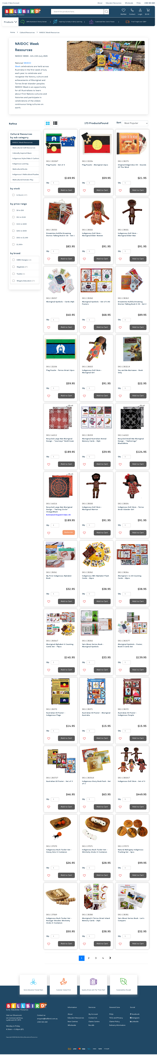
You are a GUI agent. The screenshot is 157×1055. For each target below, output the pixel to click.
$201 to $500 (22, 231)
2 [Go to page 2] (88, 958)
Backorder (67, 534)
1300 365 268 (149, 3)
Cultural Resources (27, 33)
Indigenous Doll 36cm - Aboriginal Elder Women (92, 235)
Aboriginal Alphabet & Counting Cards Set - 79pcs (59, 646)
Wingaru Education (26, 281)
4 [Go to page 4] (103, 958)
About (98, 3)
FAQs (138, 3)
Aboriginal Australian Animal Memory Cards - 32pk (94, 441)
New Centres (73, 1022)
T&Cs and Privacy (116, 1018)
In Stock (22, 196)
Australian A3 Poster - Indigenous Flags (55, 715)
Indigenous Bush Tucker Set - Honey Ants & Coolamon (59, 852)
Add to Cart (66, 191)
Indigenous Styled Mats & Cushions (25, 159)
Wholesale (128, 3)
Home (12, 33)
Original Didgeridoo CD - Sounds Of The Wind (132, 167)
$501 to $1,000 (22, 238)
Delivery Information (117, 1026)
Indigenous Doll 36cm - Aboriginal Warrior (92, 509)
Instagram (134, 1018)
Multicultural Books (19, 170)
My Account (93, 1015)
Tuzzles (21, 274)
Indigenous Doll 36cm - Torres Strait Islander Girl (131, 509)
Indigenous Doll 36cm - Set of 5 (131, 782)
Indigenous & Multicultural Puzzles (25, 175)
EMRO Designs (24, 260)
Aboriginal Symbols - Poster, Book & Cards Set (130, 646)
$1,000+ (20, 245)
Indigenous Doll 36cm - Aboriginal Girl (92, 372)
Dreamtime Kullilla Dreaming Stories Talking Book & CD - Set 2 (132, 304)
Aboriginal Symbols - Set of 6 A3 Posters (96, 304)
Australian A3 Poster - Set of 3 (59, 782)
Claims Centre (94, 1022)
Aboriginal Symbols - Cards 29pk (60, 302)
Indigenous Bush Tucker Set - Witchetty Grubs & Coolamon (94, 852)
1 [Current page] (81, 958)
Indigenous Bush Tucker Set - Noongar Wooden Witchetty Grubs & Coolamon (59, 921)
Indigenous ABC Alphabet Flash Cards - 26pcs (95, 578)
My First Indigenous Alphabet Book (59, 578)
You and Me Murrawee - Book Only (130, 372)
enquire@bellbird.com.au (47, 1019)
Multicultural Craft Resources (23, 148)
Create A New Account (11, 3)
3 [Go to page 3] (96, 958)
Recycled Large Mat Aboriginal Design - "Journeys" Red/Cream (60, 441)
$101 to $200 (22, 225)
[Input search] (77, 11)
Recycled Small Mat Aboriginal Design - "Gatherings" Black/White (131, 442)
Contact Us (92, 1018)
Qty (47, 183)
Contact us (41, 1016)
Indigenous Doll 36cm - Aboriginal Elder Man (128, 235)
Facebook (134, 1015)
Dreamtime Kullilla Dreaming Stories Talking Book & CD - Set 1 (60, 235)
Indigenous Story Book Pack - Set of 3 (96, 783)
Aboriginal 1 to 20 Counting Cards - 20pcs (129, 578)
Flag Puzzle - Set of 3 (55, 165)
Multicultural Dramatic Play (22, 180)
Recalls (91, 1026)
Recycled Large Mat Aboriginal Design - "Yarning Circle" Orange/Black (59, 510)
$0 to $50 (20, 211)
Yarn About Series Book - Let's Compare (131, 920)
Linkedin (134, 1022)
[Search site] (106, 11)
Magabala (22, 267)
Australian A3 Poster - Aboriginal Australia (96, 715)
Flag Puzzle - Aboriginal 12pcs (95, 165)
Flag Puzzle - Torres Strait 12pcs (60, 371)
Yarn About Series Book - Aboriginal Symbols (93, 646)
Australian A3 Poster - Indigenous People (127, 715)
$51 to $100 (21, 218)
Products (10, 22)
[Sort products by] (135, 124)
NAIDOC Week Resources (49, 33)
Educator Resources (113, 3)
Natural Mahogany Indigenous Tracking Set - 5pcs (130, 852)
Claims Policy (114, 1022)
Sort (118, 123)
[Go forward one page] (110, 959)
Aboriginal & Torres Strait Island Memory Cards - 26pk (96, 920)
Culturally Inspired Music (22, 154)
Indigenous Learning (20, 164)
